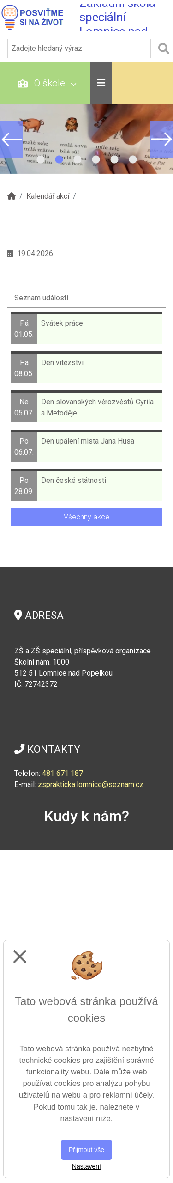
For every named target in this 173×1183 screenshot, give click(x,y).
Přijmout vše (86, 1149)
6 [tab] (132, 160)
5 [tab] (114, 160)
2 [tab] (59, 160)
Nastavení (86, 1166)
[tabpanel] (86, 139)
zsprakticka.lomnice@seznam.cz (90, 784)
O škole (47, 83)
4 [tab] (96, 160)
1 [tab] (40, 160)
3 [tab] (77, 160)
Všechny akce (86, 516)
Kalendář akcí (47, 196)
